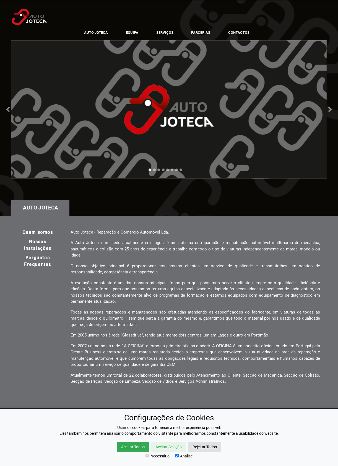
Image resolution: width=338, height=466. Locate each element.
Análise (184, 456)
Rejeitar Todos (205, 447)
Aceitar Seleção (168, 447)
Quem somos (37, 232)
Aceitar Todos (133, 447)
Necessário (157, 456)
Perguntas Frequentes (37, 261)
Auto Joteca (40, 207)
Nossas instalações (37, 245)
